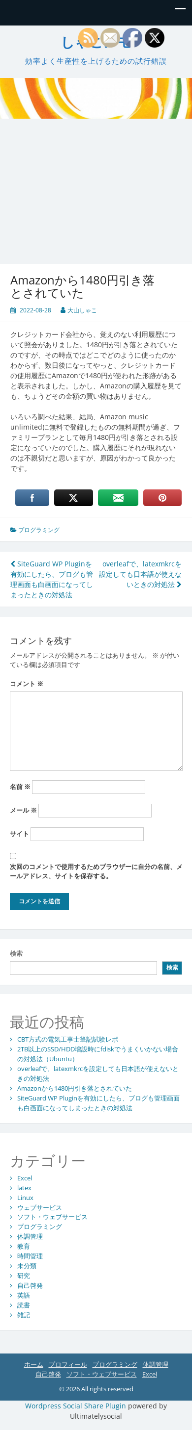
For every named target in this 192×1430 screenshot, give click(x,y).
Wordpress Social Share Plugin (76, 1405)
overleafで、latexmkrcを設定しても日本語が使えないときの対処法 (140, 574)
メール (23, 810)
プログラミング (39, 530)
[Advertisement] (92, 184)
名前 (20, 786)
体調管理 (30, 1236)
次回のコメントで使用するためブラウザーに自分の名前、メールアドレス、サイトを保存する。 (96, 871)
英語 (23, 1295)
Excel (24, 1178)
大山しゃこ (82, 310)
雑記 (23, 1314)
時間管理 (30, 1255)
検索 (16, 953)
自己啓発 (30, 1285)
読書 (23, 1305)
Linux (25, 1197)
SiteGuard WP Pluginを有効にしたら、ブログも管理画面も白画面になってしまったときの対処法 (98, 1103)
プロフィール (68, 1364)
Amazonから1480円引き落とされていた (74, 1088)
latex (24, 1187)
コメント (26, 683)
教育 (23, 1246)
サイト (19, 833)
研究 (23, 1275)
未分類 (26, 1265)
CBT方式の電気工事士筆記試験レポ (67, 1039)
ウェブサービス (39, 1207)
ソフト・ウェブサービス (52, 1216)
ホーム (33, 1364)
